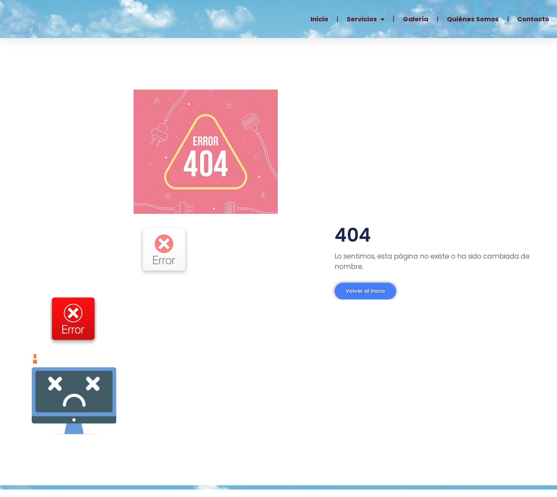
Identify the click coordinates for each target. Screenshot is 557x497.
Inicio (319, 19)
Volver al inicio (361, 295)
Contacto (533, 19)
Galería (415, 19)
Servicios (365, 19)
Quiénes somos (473, 19)
